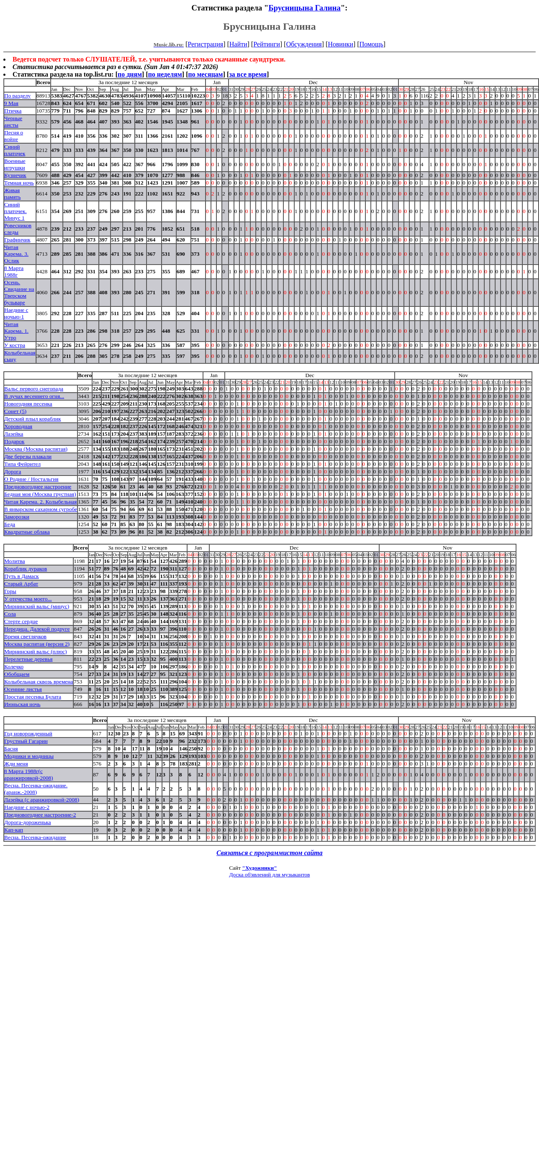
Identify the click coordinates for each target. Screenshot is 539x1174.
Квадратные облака (27, 532)
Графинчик (17, 239)
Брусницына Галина (304, 7)
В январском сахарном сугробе (40, 509)
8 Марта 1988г (13, 271)
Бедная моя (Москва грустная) (40, 494)
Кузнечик (15, 175)
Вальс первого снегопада (33, 388)
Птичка (12, 111)
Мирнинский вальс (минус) (36, 606)
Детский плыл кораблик (32, 419)
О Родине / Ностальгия (31, 479)
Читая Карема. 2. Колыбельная (40, 501)
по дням (130, 74)
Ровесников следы (17, 228)
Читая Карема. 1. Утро (16, 331)
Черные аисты (13, 121)
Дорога (12, 471)
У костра (14, 345)
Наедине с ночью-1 (16, 313)
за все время (248, 74)
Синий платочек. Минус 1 (15, 211)
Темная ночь (19, 183)
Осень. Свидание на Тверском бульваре (19, 292)
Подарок (14, 441)
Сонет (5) (15, 411)
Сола (10, 614)
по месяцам (205, 74)
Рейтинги (266, 44)
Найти (238, 44)
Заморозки (16, 517)
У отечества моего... (28, 599)
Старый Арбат (21, 584)
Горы (10, 591)
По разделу (17, 95)
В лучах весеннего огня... (34, 396)
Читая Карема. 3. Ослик (16, 254)
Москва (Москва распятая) (35, 449)
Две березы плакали (27, 456)
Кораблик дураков (25, 568)
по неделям (165, 74)
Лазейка (13, 434)
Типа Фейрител (22, 464)
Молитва (14, 561)
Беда (9, 524)
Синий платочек (14, 150)
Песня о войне (13, 135)
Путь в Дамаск (21, 576)
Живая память (12, 193)
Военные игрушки (15, 164)
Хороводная (18, 426)
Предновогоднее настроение (38, 486)
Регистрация (205, 44)
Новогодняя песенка (28, 404)
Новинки (340, 44)
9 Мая (11, 103)
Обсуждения (304, 44)
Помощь (371, 44)
